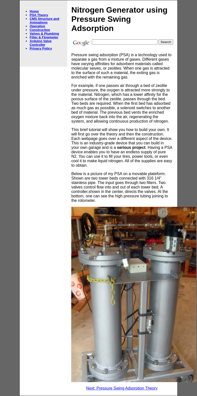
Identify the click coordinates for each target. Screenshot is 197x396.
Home (34, 11)
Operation (37, 26)
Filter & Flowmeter (44, 37)
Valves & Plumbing (44, 33)
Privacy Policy (41, 48)
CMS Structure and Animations (44, 20)
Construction (40, 30)
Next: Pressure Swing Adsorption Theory (122, 388)
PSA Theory (39, 15)
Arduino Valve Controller (40, 43)
